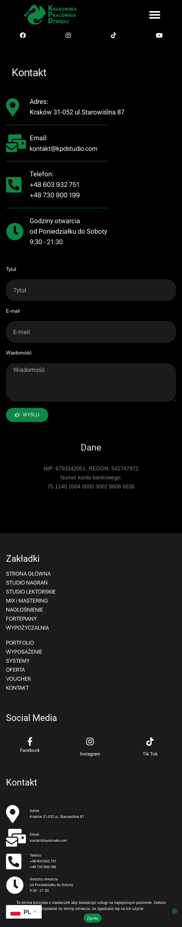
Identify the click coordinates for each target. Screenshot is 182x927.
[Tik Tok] (150, 741)
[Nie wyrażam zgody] (175, 911)
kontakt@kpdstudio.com (63, 148)
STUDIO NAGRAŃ (27, 582)
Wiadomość (19, 353)
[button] (155, 15)
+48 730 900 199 (55, 195)
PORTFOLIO (20, 643)
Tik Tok (150, 754)
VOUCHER (18, 679)
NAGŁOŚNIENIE (24, 609)
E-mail (12, 311)
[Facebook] (30, 741)
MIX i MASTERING (27, 600)
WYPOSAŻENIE (24, 652)
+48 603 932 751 (54, 184)
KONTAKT (17, 688)
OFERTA (15, 670)
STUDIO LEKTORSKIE (31, 591)
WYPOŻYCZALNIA (27, 628)
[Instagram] (90, 741)
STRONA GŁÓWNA (28, 573)
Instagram (90, 754)
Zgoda (92, 918)
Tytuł (11, 269)
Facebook (30, 750)
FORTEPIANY (21, 618)
